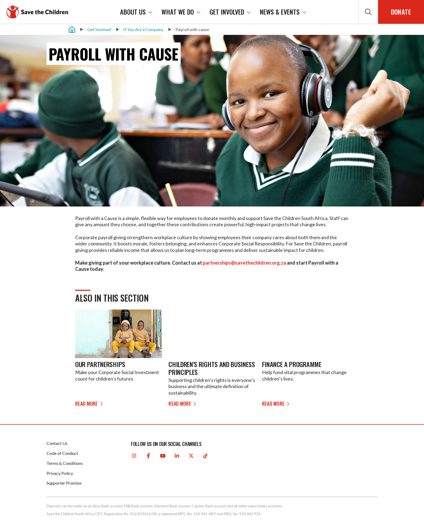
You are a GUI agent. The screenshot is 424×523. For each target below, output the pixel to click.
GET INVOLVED (227, 11)
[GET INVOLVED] (248, 12)
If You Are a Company (143, 29)
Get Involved (99, 29)
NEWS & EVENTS (280, 11)
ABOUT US (133, 11)
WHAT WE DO (177, 11)
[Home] (72, 29)
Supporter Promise (64, 482)
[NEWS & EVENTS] (304, 12)
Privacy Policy (60, 473)
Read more (89, 403)
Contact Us (57, 443)
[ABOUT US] (150, 12)
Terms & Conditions (65, 463)
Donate (401, 11)
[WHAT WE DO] (198, 12)
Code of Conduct (62, 453)
